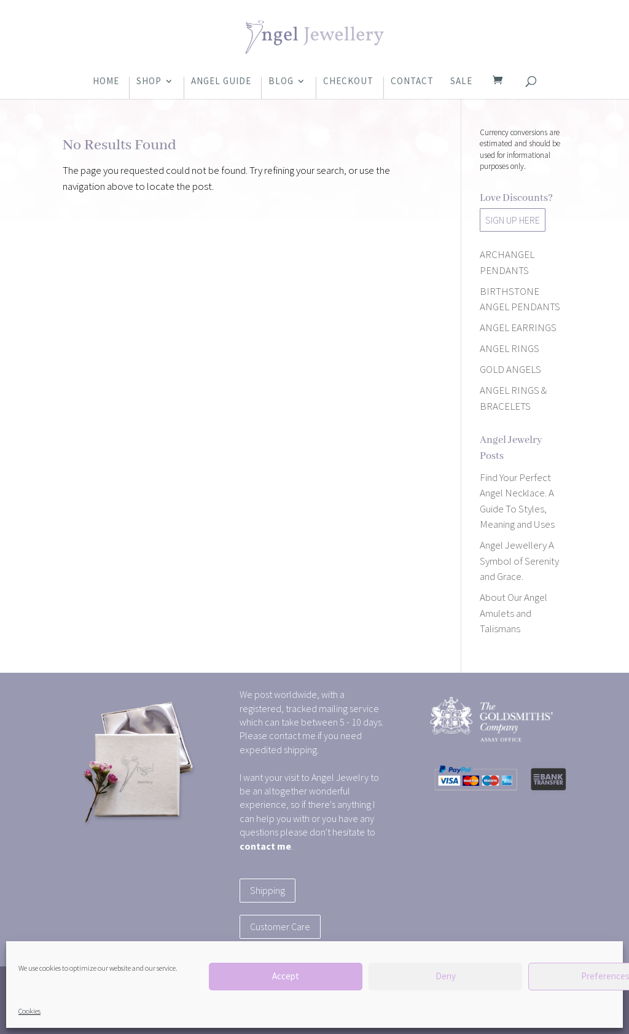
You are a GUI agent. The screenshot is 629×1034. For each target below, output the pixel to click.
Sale (461, 82)
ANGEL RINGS (509, 348)
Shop (149, 82)
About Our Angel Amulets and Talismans (513, 612)
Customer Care (280, 926)
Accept (285, 976)
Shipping (267, 890)
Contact (412, 82)
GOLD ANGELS (510, 369)
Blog (281, 82)
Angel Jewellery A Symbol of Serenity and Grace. (519, 560)
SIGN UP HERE (512, 220)
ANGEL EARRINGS (518, 327)
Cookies (29, 1011)
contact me (265, 846)
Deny (446, 976)
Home (106, 82)
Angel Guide (221, 82)
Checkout (348, 82)
